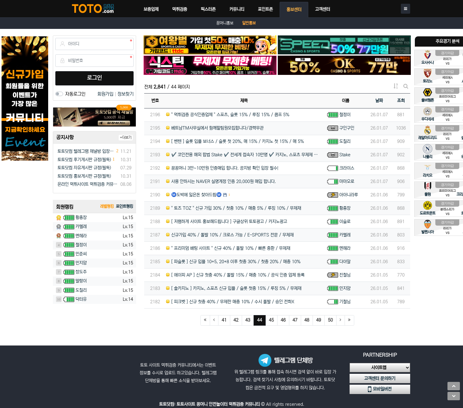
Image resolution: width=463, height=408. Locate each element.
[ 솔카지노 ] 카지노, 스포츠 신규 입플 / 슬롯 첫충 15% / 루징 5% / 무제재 (233, 288)
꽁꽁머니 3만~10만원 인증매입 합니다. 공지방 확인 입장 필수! (222, 168)
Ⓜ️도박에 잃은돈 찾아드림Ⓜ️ (194, 194)
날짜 (379, 100)
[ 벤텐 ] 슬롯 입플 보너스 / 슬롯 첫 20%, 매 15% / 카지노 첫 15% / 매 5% (235, 141)
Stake (345, 154)
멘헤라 (345, 248)
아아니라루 (348, 194)
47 (294, 320)
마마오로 (346, 181)
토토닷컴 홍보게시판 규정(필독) (84, 176)
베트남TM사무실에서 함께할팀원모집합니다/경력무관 (215, 128)
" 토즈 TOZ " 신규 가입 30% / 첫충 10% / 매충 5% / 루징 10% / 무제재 (233, 208)
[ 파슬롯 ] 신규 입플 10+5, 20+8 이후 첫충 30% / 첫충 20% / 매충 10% (233, 261)
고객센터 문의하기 (379, 378)
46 (283, 320)
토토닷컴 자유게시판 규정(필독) (84, 167)
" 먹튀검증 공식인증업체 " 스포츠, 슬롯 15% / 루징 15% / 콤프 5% (227, 114)
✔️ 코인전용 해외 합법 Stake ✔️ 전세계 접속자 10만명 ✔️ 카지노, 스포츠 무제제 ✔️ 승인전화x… (244, 154)
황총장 (345, 208)
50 (330, 320)
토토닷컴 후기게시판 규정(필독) (84, 159)
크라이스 (346, 168)
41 (224, 320)
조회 (401, 100)
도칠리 (345, 141)
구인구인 (346, 128)
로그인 (94, 78)
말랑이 (81, 280)
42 (235, 320)
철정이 (345, 114)
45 (271, 320)
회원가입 (106, 94)
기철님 (345, 301)
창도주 (81, 271)
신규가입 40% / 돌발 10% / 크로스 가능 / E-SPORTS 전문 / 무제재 (230, 234)
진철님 (345, 275)
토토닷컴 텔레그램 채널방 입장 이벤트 (86, 151)
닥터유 (81, 299)
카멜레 (345, 234)
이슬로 (345, 221)
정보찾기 (125, 94)
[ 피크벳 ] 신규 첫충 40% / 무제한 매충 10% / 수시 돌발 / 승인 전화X (230, 301)
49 (318, 320)
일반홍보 (249, 23)
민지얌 (345, 288)
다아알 (345, 261)
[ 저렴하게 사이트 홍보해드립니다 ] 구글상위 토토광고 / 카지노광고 (226, 221)
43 (247, 320)
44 (261, 320)
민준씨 (81, 253)
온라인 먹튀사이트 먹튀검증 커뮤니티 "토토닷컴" (87, 184)
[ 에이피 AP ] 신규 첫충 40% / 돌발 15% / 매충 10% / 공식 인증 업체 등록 (235, 275)
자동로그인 (75, 94)
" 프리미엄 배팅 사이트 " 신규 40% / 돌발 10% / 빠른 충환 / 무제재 (228, 248)
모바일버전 (380, 389)
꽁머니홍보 (224, 23)
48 (306, 320)
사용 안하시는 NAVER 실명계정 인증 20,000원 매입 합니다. (221, 181)
